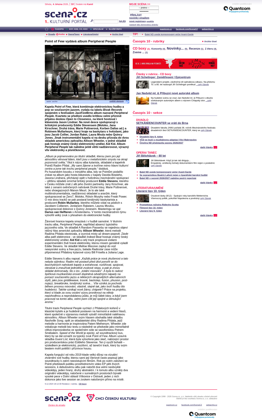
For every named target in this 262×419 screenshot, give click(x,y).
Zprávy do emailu (56, 405)
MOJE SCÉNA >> (139, 4)
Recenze (196, 48)
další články (206, 147)
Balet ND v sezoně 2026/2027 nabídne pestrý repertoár (168, 178)
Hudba (62, 34)
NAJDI (122, 21)
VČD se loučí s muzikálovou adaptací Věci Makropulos (168, 139)
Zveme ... (140, 52)
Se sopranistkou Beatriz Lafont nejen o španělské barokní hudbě (174, 175)
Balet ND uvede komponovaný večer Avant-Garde (169, 34)
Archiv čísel (117, 34)
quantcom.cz (166, 29)
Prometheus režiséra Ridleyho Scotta (159, 204)
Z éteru (210, 48)
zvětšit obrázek (116, 101)
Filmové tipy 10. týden (151, 207)
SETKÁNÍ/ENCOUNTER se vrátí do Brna (162, 123)
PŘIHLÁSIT (136, 15)
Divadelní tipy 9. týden (151, 136)
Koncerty (158, 48)
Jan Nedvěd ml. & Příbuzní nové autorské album (167, 93)
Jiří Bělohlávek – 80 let (151, 155)
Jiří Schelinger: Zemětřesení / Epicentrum (163, 77)
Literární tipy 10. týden (151, 191)
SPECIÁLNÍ (98, 29)
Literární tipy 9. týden (151, 211)
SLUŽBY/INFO (115, 29)
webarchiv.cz (208, 29)
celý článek (206, 130)
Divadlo (51, 34)
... (215, 147)
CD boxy (83, 384)
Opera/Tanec (74, 34)
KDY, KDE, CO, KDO (78, 29)
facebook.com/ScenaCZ (187, 29)
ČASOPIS (59, 29)
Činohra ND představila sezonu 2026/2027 (161, 143)
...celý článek (202, 84)
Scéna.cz (51, 8)
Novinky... (177, 48)
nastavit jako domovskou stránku (143, 25)
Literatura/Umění (90, 34)
